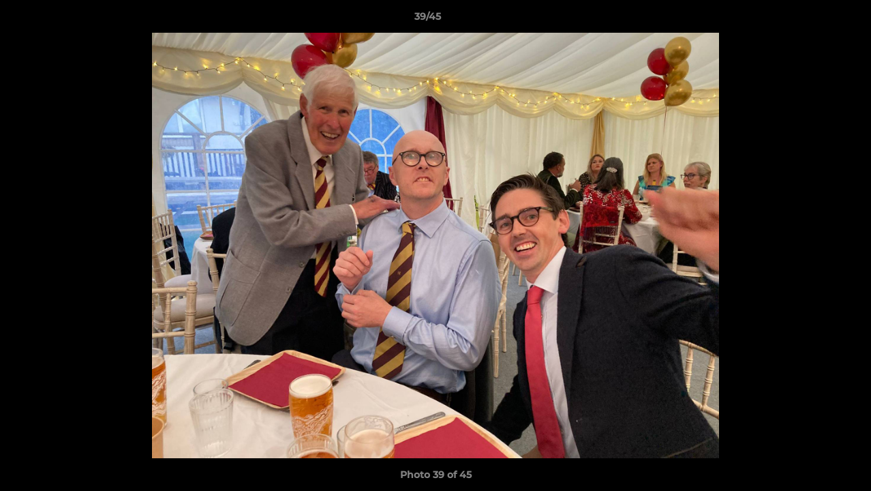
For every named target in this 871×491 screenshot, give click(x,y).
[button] (814, 20)
